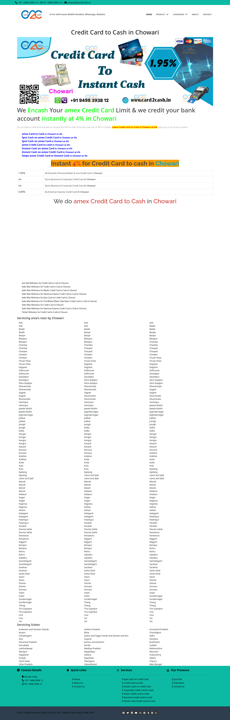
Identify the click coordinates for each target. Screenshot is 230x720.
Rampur (23, 545)
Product (162, 14)
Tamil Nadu (24, 661)
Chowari (23, 354)
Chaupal (88, 348)
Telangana (89, 661)
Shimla (153, 580)
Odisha (87, 654)
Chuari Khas (155, 357)
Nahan (87, 507)
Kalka (87, 427)
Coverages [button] (180, 14)
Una (152, 611)
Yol (85, 618)
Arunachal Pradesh (159, 629)
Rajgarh (88, 538)
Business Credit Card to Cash (138, 697)
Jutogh (153, 421)
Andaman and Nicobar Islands (34, 629)
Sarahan (154, 564)
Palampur (154, 516)
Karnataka (24, 645)
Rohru (153, 548)
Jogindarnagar (91, 411)
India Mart (179, 682)
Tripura (153, 661)
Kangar (22, 433)
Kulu (21, 465)
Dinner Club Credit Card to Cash (139, 701)
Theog (87, 602)
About (195, 14)
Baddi (152, 325)
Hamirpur (24, 402)
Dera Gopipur (91, 379)
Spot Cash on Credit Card (136, 679)
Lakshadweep (26, 648)
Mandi (153, 484)
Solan (21, 592)
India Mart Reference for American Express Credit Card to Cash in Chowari (54, 294)
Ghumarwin (90, 395)
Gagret (153, 389)
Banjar (87, 332)
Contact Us (79, 686)
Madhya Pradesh (92, 648)
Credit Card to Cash (133, 682)
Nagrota (154, 500)
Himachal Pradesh (28, 642)
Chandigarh (155, 632)
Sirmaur (88, 586)
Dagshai (88, 364)
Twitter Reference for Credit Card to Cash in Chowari (45, 312)
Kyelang (153, 468)
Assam (22, 632)
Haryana (154, 638)
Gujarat (88, 638)
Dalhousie (24, 370)
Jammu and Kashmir (94, 642)
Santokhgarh (25, 561)
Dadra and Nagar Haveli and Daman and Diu (106, 635)
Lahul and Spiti (91, 475)
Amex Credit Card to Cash (136, 693)
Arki (21, 322)
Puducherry (155, 654)
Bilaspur (23, 338)
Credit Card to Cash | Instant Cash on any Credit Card (67, 712)
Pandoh (88, 522)
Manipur (23, 651)
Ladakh (153, 645)
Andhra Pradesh (92, 629)
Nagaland (24, 654)
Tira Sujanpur (25, 608)
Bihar (87, 632)
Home (149, 14)
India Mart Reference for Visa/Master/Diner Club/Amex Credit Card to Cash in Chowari (59, 301)
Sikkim (153, 657)
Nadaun (88, 491)
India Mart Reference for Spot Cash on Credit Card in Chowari (48, 297)
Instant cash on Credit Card (137, 686)
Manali (22, 481)
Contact (207, 14)
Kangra (153, 437)
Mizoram (154, 651)
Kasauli (87, 443)
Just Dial (178, 679)
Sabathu (88, 554)
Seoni (21, 576)
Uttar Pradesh (26, 664)
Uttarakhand (90, 664)
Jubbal (22, 418)
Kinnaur (23, 449)
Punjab (22, 657)
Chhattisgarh (25, 635)
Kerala (87, 645)
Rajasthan (89, 657)
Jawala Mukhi (156, 405)
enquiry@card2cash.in (79, 2)
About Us (78, 682)
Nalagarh (23, 513)
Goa (21, 638)
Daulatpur (155, 373)
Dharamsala (25, 386)
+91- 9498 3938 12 (28, 2)
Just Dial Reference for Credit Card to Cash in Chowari (45, 283)
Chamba (154, 341)
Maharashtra (156, 648)
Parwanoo (155, 532)
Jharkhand (155, 642)
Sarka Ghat (89, 570)
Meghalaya (89, 651)
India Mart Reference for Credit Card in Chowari (43, 305)
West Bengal (156, 664)
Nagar (22, 497)
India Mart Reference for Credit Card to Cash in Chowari (46, 287)
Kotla (86, 459)
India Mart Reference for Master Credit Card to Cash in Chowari (49, 290)
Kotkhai (153, 453)
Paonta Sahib (25, 529)
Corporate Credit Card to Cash (139, 690)
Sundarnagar (156, 595)
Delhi (152, 635)
